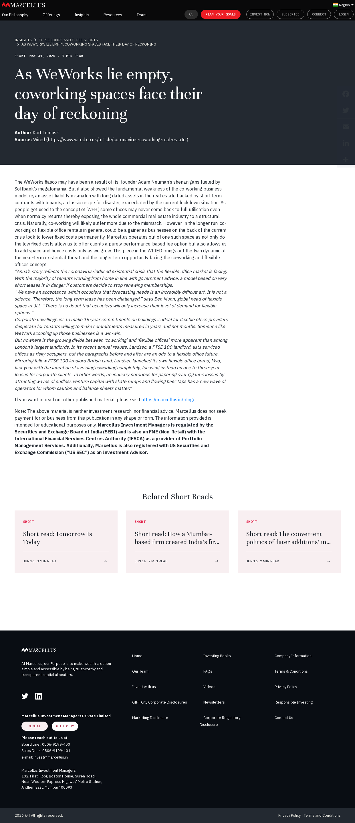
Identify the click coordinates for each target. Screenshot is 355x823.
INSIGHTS (23, 40)
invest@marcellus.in (51, 757)
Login (344, 14)
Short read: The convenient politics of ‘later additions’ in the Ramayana (286, 542)
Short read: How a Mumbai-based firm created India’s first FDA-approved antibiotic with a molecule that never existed (177, 546)
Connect (319, 14)
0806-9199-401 (56, 750)
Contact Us (284, 717)
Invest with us (144, 686)
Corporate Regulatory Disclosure (220, 721)
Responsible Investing (294, 702)
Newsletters (214, 702)
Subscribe (290, 14)
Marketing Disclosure (150, 717)
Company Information (293, 655)
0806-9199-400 (56, 744)
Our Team (140, 671)
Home (137, 655)
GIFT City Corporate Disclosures (159, 702)
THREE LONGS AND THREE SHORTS (68, 40)
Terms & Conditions (291, 671)
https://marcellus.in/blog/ (168, 399)
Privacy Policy (286, 686)
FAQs (207, 671)
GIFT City (65, 726)
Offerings (51, 14)
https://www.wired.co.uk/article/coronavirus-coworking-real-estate (117, 139)
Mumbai (35, 726)
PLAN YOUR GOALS (221, 14)
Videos (209, 686)
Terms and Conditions (322, 815)
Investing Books (217, 655)
